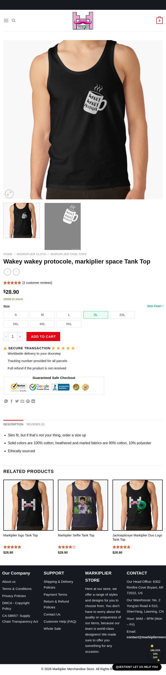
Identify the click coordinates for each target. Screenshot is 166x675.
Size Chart (155, 306)
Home (7, 254)
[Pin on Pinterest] (28, 401)
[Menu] (6, 20)
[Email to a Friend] (22, 401)
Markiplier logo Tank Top (20, 535)
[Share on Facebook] (11, 401)
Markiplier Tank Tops (68, 254)
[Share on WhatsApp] (6, 401)
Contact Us (52, 614)
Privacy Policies (14, 596)
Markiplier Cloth (31, 254)
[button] (15, 315)
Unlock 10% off (155, 654)
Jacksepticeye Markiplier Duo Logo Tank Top (137, 537)
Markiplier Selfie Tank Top (76, 535)
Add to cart (43, 336)
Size (83, 306)
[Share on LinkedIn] (33, 401)
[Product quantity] (12, 336)
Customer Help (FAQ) (60, 621)
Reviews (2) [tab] (36, 424)
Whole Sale (52, 628)
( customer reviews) (37, 282)
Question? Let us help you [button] (137, 667)
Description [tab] (13, 424)
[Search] (13, 20)
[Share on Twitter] (17, 401)
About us (9, 581)
